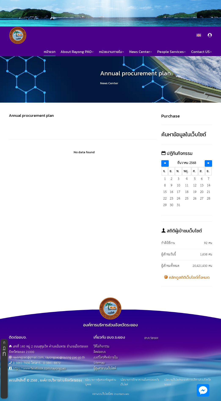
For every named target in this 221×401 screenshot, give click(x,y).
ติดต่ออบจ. (100, 352)
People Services (171, 51)
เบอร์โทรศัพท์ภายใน (106, 357)
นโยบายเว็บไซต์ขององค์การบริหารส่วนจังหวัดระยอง (187, 382)
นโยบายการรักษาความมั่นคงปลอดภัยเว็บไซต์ (139, 382)
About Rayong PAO (77, 51)
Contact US (201, 51)
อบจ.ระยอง (151, 338)
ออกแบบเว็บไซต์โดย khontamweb (110, 394)
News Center (140, 51)
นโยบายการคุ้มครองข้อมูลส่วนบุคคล (100, 382)
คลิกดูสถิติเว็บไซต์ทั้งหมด (187, 277)
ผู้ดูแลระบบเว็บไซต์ (105, 368)
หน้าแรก (49, 51)
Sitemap (99, 363)
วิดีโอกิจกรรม (101, 346)
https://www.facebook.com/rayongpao (39, 368)
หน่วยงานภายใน (111, 51)
